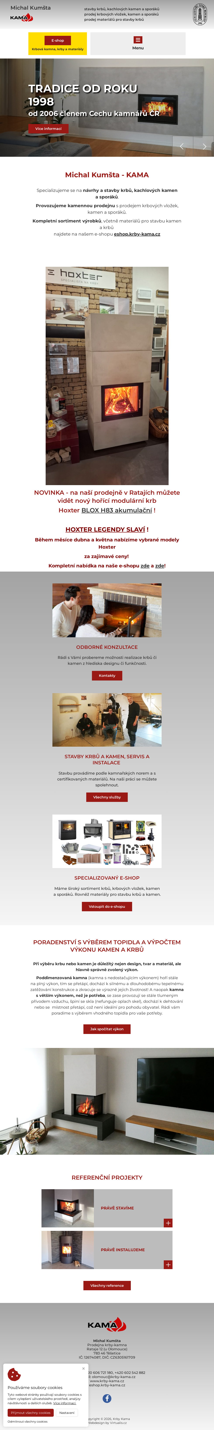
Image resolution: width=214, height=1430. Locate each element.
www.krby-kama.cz (107, 1381)
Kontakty (107, 676)
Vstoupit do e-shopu (107, 907)
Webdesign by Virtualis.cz (107, 1423)
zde (145, 566)
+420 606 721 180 (98, 1373)
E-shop (58, 40)
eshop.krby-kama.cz (137, 234)
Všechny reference (107, 1286)
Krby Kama (121, 1419)
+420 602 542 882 (130, 1373)
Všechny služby (107, 797)
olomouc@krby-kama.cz (113, 1377)
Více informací (48, 129)
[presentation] (182, 146)
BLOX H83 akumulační (116, 510)
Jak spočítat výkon (107, 1029)
